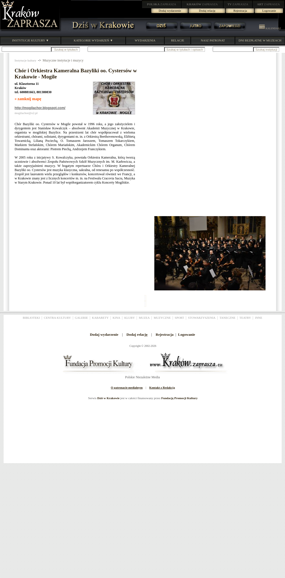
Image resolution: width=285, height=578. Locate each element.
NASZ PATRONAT (213, 40)
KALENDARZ (270, 28)
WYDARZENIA (145, 40)
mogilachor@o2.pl (26, 113)
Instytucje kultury (25, 60)
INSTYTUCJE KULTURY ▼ (30, 40)
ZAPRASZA (161, 4)
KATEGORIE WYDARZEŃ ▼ (93, 40)
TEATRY (245, 317)
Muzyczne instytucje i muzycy (63, 60)
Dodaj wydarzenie (170, 10)
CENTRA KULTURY (57, 317)
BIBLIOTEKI (31, 317)
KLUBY (129, 317)
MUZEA (144, 317)
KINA (116, 317)
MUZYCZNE (162, 317)
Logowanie (269, 10)
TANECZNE (227, 317)
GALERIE (81, 317)
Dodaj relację (207, 10)
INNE (258, 317)
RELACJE (177, 40)
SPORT (179, 317)
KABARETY (100, 317)
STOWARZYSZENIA (201, 317)
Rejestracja (240, 10)
